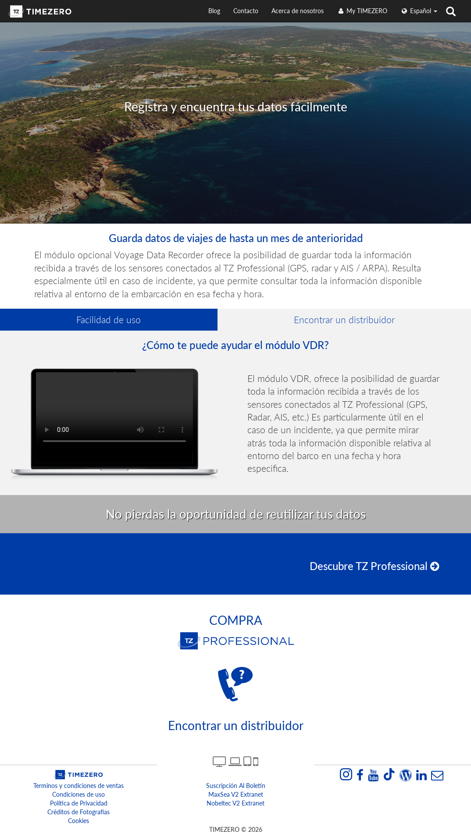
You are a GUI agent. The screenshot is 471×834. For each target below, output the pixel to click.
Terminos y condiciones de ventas (78, 785)
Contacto (245, 10)
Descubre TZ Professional (374, 566)
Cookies (78, 820)
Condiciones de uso (78, 794)
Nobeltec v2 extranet (235, 803)
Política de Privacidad (78, 803)
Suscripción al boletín (235, 785)
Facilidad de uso (108, 319)
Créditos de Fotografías (78, 812)
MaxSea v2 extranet (235, 794)
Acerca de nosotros (297, 10)
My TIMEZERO (362, 10)
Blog (214, 10)
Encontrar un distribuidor (344, 319)
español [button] (418, 10)
